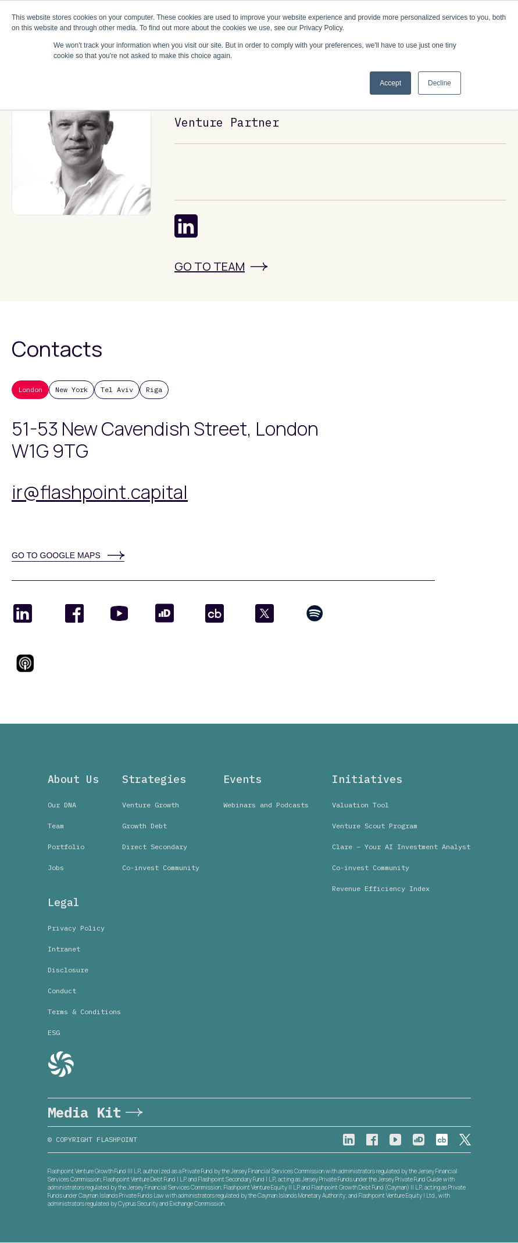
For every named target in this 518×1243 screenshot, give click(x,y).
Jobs (56, 867)
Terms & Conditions (84, 1011)
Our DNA (62, 804)
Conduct (62, 990)
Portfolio (66, 846)
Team (56, 825)
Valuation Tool (360, 804)
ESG (54, 1032)
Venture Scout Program (374, 825)
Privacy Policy (76, 928)
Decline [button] (439, 83)
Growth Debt (144, 825)
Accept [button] (390, 83)
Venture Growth (150, 804)
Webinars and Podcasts (266, 804)
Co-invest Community (160, 867)
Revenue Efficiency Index (381, 888)
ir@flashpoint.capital (100, 492)
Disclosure (68, 969)
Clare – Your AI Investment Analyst (401, 846)
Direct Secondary (154, 846)
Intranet (64, 948)
